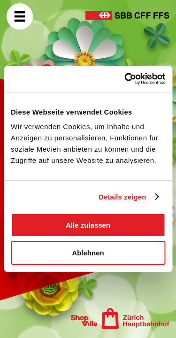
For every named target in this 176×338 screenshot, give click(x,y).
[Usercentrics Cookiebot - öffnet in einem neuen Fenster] (125, 79)
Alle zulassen (88, 225)
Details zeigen (122, 197)
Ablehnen (88, 253)
